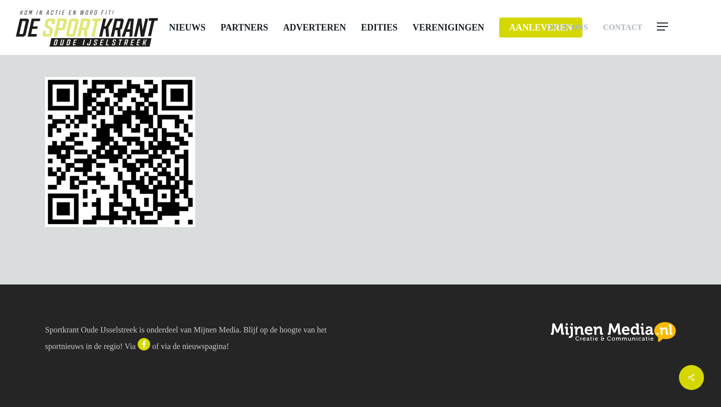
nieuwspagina (204, 346)
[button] (682, 28)
